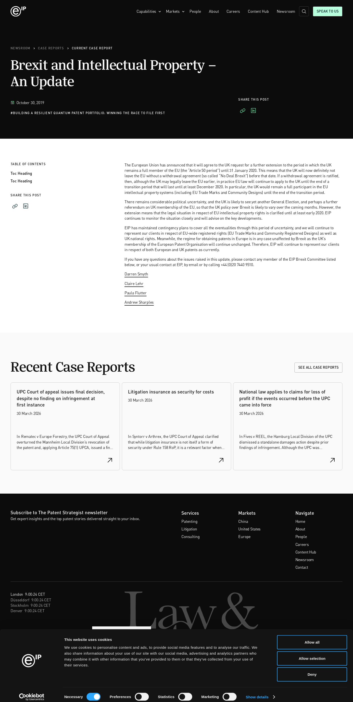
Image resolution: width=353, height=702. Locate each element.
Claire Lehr (134, 283)
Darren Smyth (136, 273)
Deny (312, 670)
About (214, 11)
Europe (244, 536)
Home (300, 521)
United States (249, 528)
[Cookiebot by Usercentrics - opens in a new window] (31, 692)
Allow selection (312, 654)
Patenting (189, 521)
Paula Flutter (136, 292)
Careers (233, 11)
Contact (301, 567)
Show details (257, 692)
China (243, 521)
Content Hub (258, 11)
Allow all (312, 637)
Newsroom (286, 11)
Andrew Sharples (139, 302)
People (195, 11)
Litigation (189, 528)
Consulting (190, 536)
